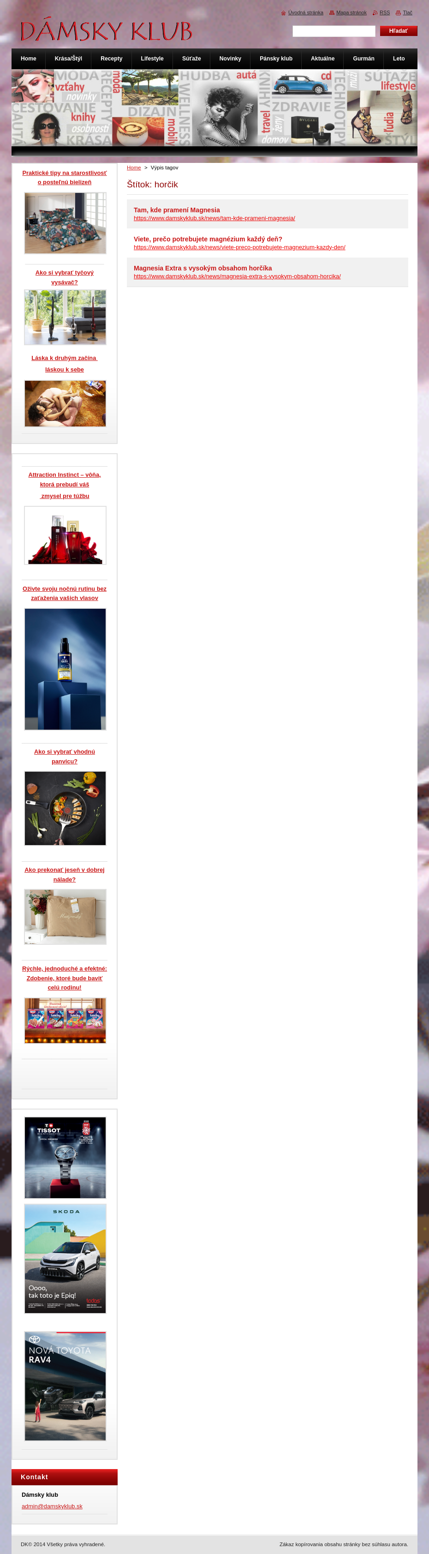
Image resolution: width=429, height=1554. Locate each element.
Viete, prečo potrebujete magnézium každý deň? (208, 239)
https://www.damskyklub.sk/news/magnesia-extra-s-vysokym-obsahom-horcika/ (237, 276)
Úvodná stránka (305, 12)
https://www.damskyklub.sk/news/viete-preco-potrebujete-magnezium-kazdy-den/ (240, 247)
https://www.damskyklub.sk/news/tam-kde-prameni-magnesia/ (214, 218)
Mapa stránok (351, 12)
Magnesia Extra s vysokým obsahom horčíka (203, 268)
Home (134, 167)
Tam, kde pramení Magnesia (177, 210)
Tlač (407, 12)
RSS (385, 12)
